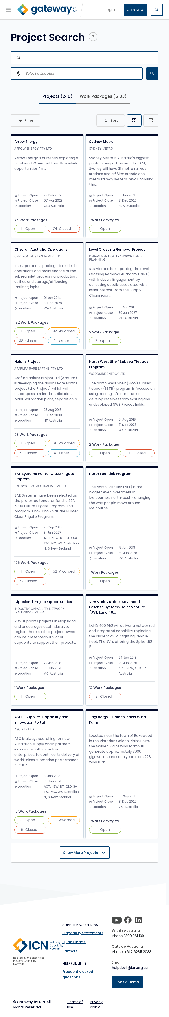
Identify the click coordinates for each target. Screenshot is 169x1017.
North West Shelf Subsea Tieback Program (118, 364)
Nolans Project (27, 361)
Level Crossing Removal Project (117, 249)
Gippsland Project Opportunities (43, 601)
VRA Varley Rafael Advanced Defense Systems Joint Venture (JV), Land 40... (117, 607)
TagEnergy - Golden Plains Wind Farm (117, 720)
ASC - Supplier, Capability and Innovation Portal (41, 720)
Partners (69, 951)
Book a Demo (127, 982)
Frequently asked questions (77, 974)
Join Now (135, 9)
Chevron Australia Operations (41, 249)
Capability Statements (82, 933)
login (110, 9)
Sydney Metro (101, 141)
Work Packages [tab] (103, 96)
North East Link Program (110, 473)
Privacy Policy (96, 1004)
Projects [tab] (57, 96)
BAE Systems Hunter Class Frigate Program (44, 476)
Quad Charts (74, 942)
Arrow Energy (25, 141)
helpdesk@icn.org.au (130, 967)
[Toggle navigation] (8, 10)
